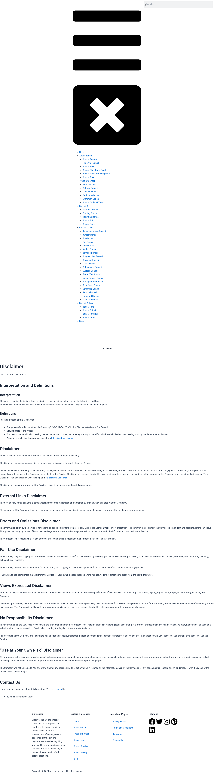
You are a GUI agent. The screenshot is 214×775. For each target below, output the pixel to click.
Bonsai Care (79, 740)
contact (58, 689)
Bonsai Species (81, 746)
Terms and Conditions (123, 727)
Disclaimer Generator (57, 477)
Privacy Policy (119, 721)
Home (76, 721)
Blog (76, 758)
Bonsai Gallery (80, 752)
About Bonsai (80, 727)
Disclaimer (117, 734)
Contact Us (117, 740)
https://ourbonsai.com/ (62, 438)
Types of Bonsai (81, 733)
